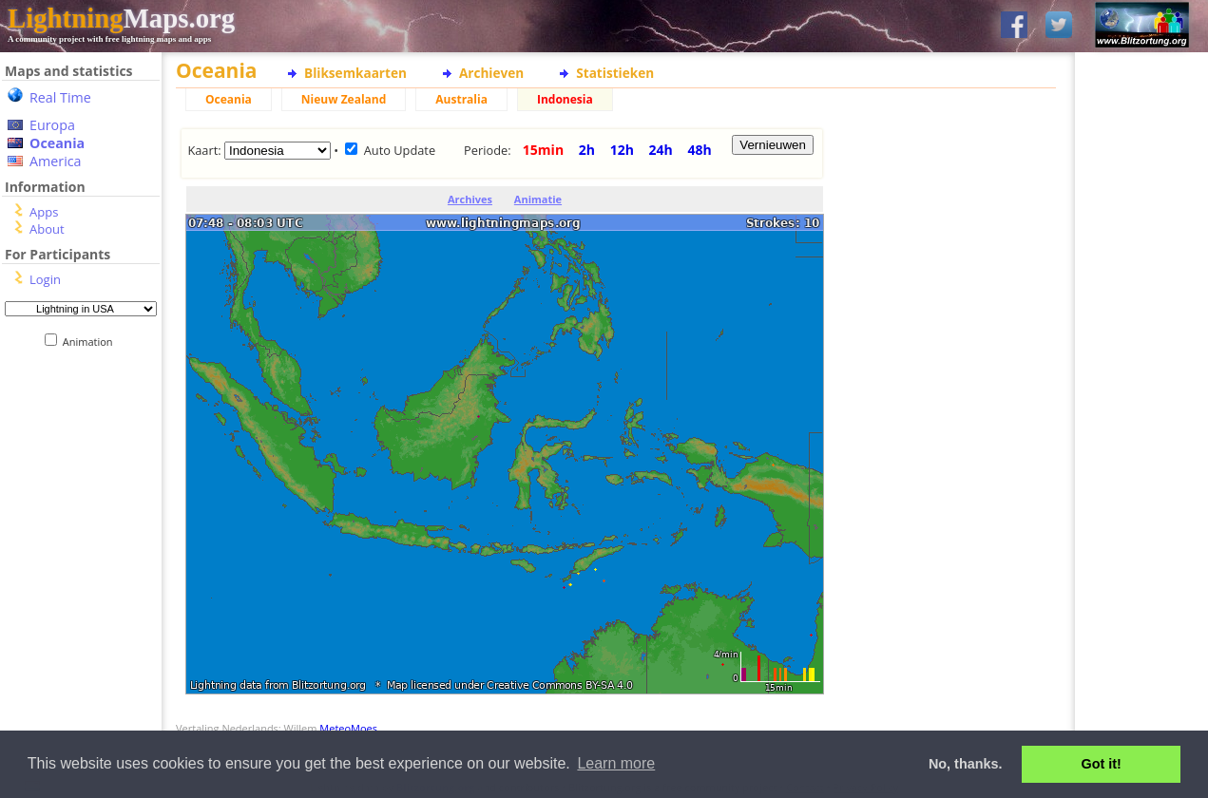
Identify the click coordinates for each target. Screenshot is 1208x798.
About (47, 229)
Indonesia (565, 99)
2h (587, 150)
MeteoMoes (348, 728)
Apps (43, 211)
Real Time (60, 97)
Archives (470, 199)
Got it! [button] (1102, 763)
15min (543, 150)
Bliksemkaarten (355, 73)
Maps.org (121, 18)
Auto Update (399, 150)
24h (661, 150)
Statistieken (615, 73)
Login (45, 279)
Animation (92, 341)
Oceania (57, 143)
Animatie (538, 199)
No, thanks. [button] (966, 763)
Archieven (491, 73)
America (55, 161)
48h (699, 150)
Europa (52, 125)
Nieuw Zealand (343, 99)
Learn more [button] (616, 763)
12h (622, 150)
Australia (461, 99)
